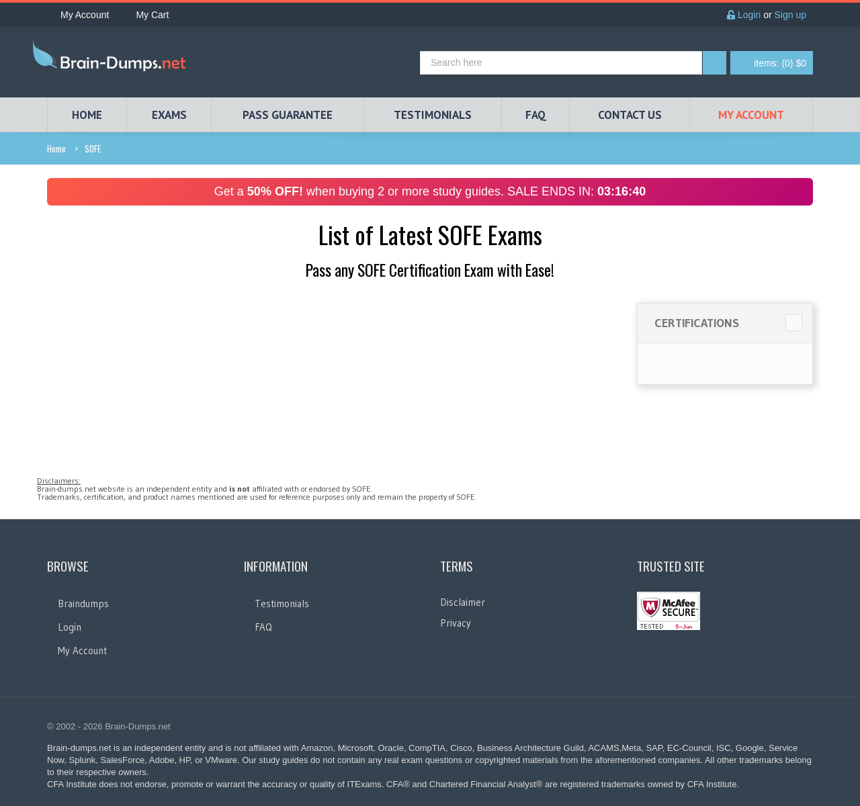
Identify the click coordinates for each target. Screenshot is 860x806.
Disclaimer (462, 602)
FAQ (535, 114)
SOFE (93, 148)
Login (744, 14)
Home (56, 148)
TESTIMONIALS (433, 114)
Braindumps (83, 603)
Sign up (790, 14)
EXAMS (169, 114)
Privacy (455, 623)
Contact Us (630, 114)
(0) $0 (780, 63)
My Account (78, 14)
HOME (87, 114)
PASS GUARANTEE (288, 114)
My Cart (145, 14)
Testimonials (282, 603)
